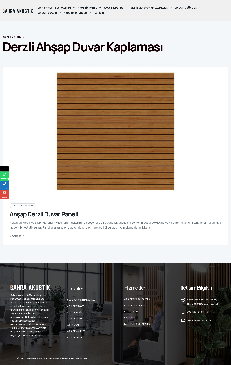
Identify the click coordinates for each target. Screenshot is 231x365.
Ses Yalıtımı (65, 8)
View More (17, 236)
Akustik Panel (89, 8)
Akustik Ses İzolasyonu (137, 299)
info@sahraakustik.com (199, 320)
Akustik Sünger (188, 8)
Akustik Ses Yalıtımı (134, 305)
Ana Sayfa (45, 7)
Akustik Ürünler (77, 13)
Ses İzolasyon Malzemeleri (151, 8)
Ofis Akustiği (131, 311)
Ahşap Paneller (23, 205)
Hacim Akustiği (132, 318)
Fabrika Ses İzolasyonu (137, 324)
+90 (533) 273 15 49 (197, 312)
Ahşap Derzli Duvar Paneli (44, 214)
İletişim (99, 13)
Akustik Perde (116, 8)
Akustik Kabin (49, 13)
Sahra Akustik (12, 37)
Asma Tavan (73, 325)
